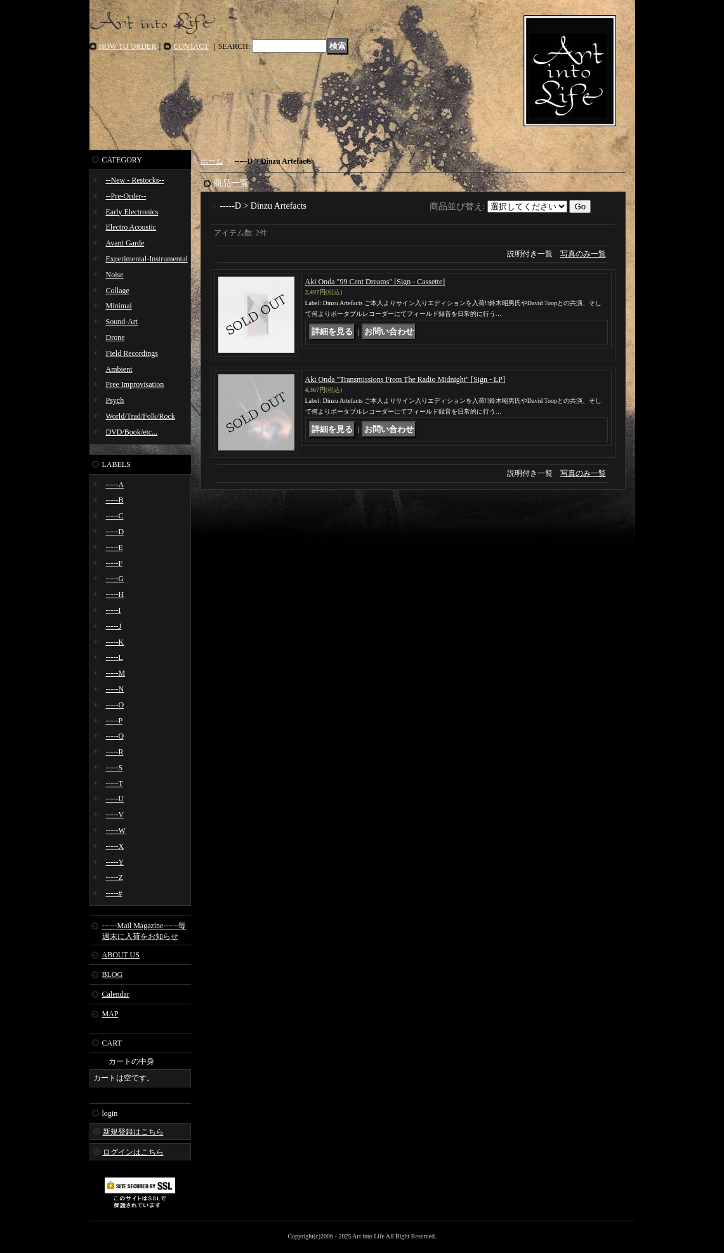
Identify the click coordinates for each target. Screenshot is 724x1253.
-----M (116, 673)
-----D (115, 531)
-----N (115, 689)
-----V (115, 814)
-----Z (114, 877)
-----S (114, 767)
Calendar (115, 994)
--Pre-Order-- (126, 196)
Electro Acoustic (131, 227)
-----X (115, 846)
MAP (110, 1013)
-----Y (115, 862)
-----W (116, 830)
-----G (115, 578)
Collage (117, 290)
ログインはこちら (133, 1152)
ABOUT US (121, 954)
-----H (115, 594)
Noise (115, 274)
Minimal (119, 305)
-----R (115, 751)
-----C (115, 515)
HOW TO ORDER (128, 46)
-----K (115, 642)
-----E (114, 547)
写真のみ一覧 (583, 253)
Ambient (119, 369)
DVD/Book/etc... (132, 432)
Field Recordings (132, 353)
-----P (114, 720)
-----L (114, 657)
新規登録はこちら (133, 1131)
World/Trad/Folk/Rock (140, 416)
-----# (114, 893)
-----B (115, 499)
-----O (115, 704)
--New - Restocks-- (135, 180)
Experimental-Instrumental (147, 258)
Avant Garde (125, 243)
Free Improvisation (135, 384)
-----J (114, 626)
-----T (114, 783)
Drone (115, 337)
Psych (115, 400)
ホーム (212, 161)
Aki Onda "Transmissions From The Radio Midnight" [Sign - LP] (405, 379)
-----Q (115, 735)
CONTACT (191, 46)
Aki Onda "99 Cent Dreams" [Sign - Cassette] (375, 281)
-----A (115, 484)
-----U (115, 798)
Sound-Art (122, 321)
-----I (113, 610)
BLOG (112, 974)
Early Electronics (132, 211)
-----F (114, 563)
